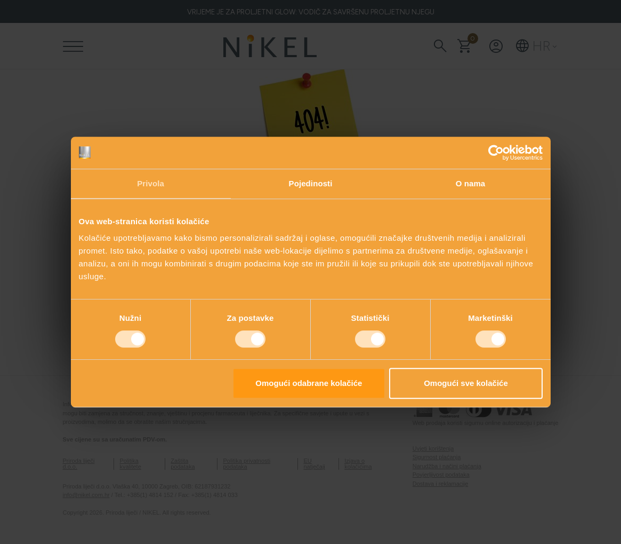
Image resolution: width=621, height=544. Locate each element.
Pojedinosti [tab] (311, 183)
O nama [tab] (471, 183)
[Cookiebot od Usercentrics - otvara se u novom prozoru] (496, 153)
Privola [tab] (150, 183)
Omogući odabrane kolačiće (308, 383)
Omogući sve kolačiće (466, 383)
